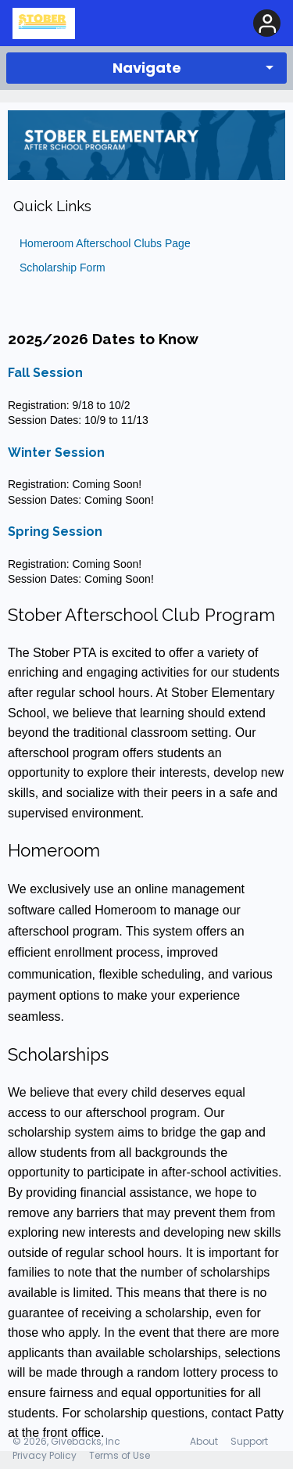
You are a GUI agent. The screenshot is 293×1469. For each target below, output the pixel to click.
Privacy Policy (45, 1455)
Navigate (147, 67)
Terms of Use (119, 1455)
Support (249, 1441)
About (204, 1441)
